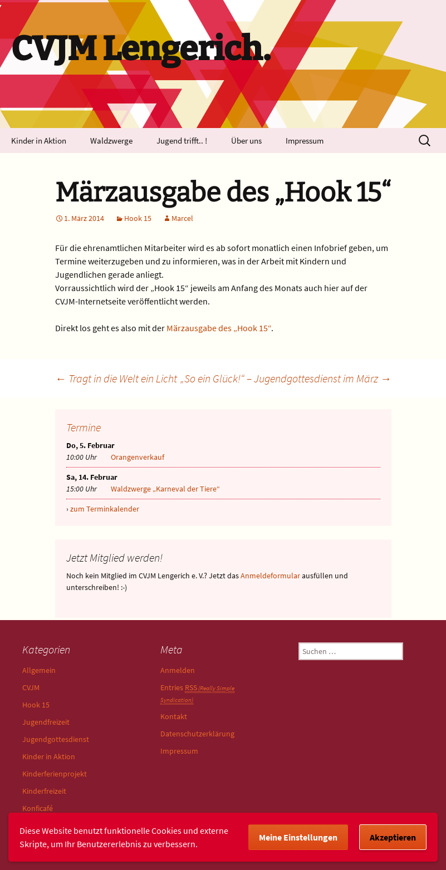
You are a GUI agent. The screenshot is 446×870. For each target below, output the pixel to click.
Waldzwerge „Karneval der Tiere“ (165, 489)
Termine (83, 427)
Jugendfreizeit (46, 722)
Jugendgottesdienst (55, 739)
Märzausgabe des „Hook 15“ (218, 327)
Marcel (182, 218)
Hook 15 (137, 218)
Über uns (246, 140)
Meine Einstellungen (298, 837)
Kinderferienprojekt (54, 774)
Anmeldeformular (270, 576)
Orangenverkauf (137, 457)
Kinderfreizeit (44, 791)
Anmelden (177, 670)
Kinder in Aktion (38, 140)
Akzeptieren (393, 837)
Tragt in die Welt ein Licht (116, 378)
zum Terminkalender (104, 509)
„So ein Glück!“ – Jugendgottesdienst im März (285, 378)
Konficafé (37, 808)
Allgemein (39, 670)
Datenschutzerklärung (197, 734)
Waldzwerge (111, 140)
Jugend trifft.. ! (181, 140)
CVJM (31, 687)
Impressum (305, 140)
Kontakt (173, 716)
